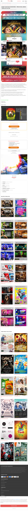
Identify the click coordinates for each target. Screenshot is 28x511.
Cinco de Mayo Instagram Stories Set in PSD (6, 396)
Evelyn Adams (7, 185)
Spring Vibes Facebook (17, 305)
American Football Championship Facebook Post (6, 283)
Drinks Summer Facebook (18, 217)
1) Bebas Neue (3, 101)
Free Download (14, 134)
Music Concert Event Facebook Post (6, 217)
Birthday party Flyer (17, 374)
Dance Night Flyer (3, 374)
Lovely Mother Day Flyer (4, 418)
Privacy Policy (1, 502)
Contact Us (2, 492)
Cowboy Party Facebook (18, 282)
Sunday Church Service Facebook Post (20, 239)
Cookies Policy (3, 485)
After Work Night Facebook (5, 305)
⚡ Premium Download (14, 126)
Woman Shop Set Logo (4, 440)
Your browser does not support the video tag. (14, 164)
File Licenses (2, 480)
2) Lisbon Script (3, 102)
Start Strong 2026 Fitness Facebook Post (7, 239)
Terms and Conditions (4, 482)
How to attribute (12, 188)
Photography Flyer (17, 396)
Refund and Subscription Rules (5, 490)
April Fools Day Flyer (17, 440)
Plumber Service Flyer (17, 418)
